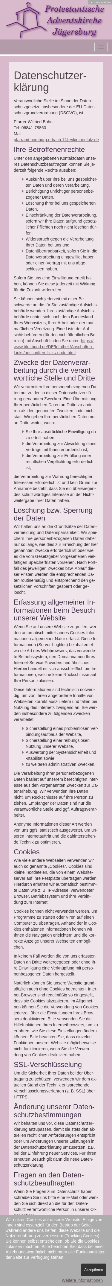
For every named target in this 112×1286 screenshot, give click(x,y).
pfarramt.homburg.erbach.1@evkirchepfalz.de (56, 139)
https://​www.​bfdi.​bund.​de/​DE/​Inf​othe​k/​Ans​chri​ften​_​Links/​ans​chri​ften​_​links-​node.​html (54, 346)
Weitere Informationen (82, 1280)
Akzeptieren (93, 1270)
